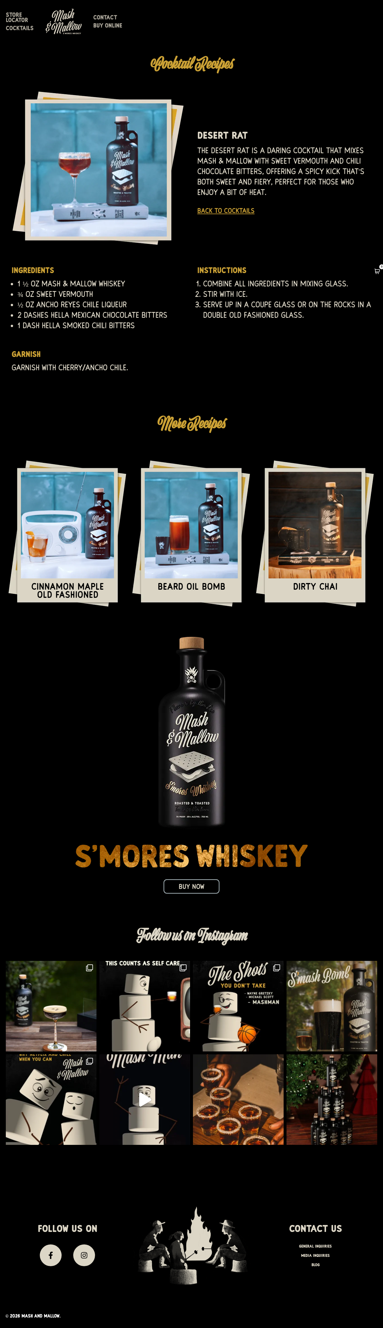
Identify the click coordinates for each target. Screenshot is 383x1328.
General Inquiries (315, 1248)
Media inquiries (315, 1257)
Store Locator (103, 26)
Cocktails (149, 26)
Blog (316, 1266)
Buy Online (285, 26)
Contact (247, 26)
